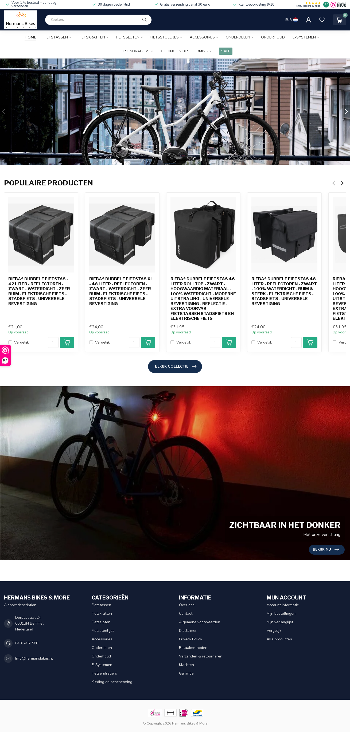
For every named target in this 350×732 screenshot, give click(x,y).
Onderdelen (238, 37)
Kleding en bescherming (184, 51)
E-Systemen (304, 37)
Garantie (186, 673)
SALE (225, 51)
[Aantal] (53, 342)
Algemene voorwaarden (199, 622)
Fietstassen (56, 37)
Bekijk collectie (175, 367)
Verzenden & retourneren (200, 656)
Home (30, 37)
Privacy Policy (190, 639)
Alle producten (279, 639)
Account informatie (283, 605)
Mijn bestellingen (281, 613)
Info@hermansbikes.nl (34, 658)
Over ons (187, 605)
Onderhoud (273, 37)
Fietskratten (92, 37)
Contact (185, 613)
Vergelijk (21, 342)
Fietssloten (127, 37)
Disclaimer (188, 630)
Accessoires (202, 37)
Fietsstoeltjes (164, 37)
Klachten (186, 664)
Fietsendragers (134, 51)
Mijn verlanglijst (280, 622)
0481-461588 (26, 643)
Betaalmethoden (193, 647)
